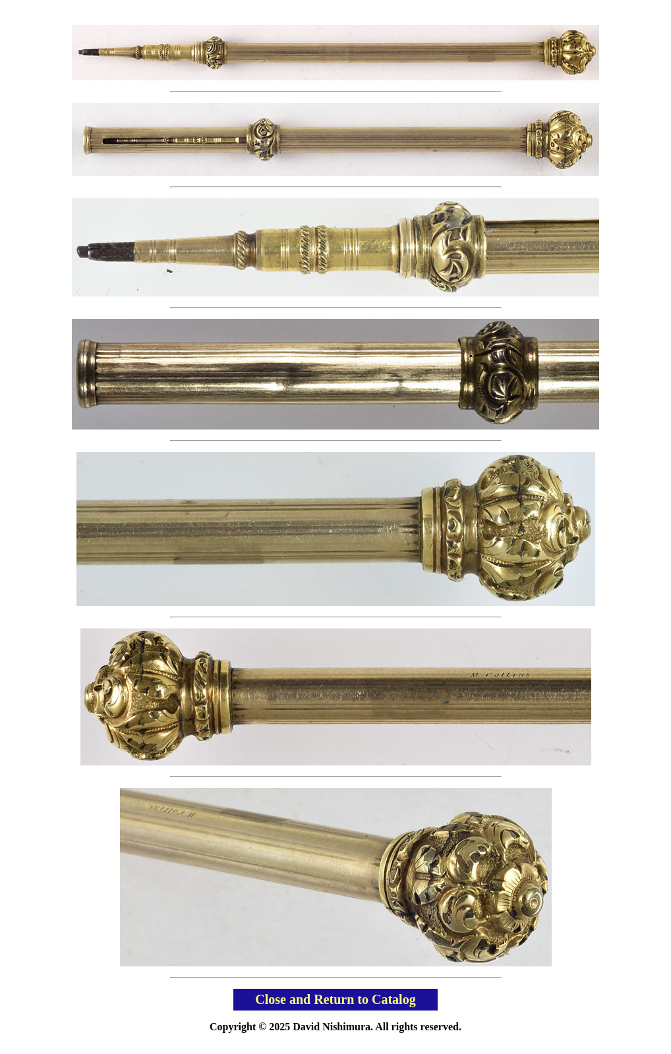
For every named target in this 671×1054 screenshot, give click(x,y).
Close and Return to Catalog (335, 999)
